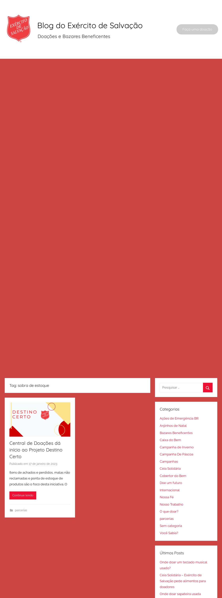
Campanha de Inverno (177, 433)
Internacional (170, 476)
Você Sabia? (169, 519)
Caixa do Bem (170, 426)
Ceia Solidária (170, 455)
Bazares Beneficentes (176, 419)
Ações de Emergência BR (179, 405)
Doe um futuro (171, 469)
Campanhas (169, 448)
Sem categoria (171, 512)
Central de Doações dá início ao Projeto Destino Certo (36, 435)
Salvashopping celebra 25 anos (183, 594)
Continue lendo (22, 481)
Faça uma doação (197, 29)
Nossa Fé (167, 483)
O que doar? (169, 497)
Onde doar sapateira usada (180, 580)
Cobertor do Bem (173, 462)
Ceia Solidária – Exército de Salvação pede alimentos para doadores (183, 567)
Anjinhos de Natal (173, 412)
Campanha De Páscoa (176, 440)
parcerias (21, 496)
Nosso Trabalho (171, 490)
